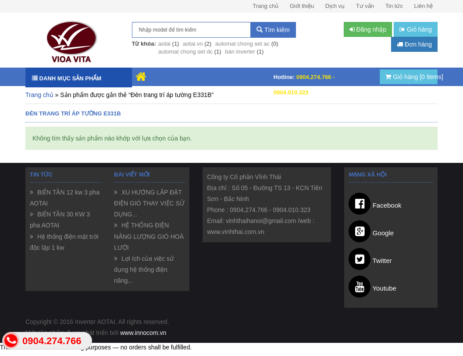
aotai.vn (193, 43)
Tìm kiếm (272, 29)
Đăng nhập (368, 29)
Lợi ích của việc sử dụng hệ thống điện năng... (144, 269)
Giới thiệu (302, 6)
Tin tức (394, 6)
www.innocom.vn (143, 332)
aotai (164, 43)
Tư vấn (365, 6)
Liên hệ (423, 6)
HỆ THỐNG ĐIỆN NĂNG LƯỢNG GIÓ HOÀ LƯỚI (149, 236)
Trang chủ (265, 6)
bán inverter (240, 51)
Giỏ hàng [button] (415, 29)
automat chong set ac (242, 43)
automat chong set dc (185, 51)
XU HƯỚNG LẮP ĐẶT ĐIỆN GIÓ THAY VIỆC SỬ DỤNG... (149, 203)
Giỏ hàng (411, 76)
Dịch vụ (335, 6)
